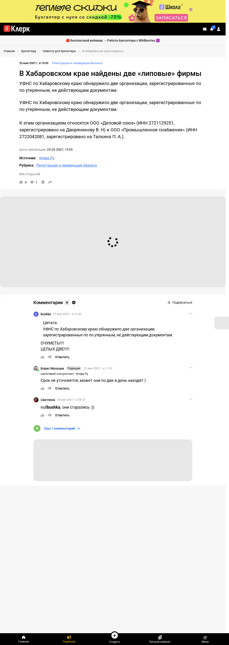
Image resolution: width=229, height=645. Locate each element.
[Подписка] (69, 639)
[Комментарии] (23, 182)
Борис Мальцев (52, 368)
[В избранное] (43, 182)
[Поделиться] (50, 182)
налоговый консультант (57, 373)
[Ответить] (62, 357)
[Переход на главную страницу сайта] (17, 29)
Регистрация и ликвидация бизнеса (77, 63)
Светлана (48, 400)
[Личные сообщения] (205, 29)
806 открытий (29, 174)
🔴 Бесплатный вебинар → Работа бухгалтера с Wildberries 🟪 (113, 40)
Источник (28, 158)
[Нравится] (33, 182)
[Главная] (23, 639)
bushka (46, 314)
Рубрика (26, 165)
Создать (114, 637)
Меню (205, 639)
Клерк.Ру (82, 373)
